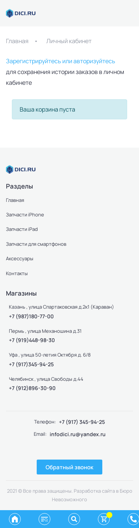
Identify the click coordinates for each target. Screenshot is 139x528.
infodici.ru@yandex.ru (78, 434)
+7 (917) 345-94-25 (82, 421)
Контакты (17, 273)
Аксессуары (19, 258)
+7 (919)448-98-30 (32, 340)
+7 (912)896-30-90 (32, 388)
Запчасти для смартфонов (36, 244)
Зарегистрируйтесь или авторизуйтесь (60, 61)
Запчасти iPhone (25, 214)
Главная (17, 41)
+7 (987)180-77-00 (31, 316)
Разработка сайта (94, 490)
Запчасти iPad (22, 229)
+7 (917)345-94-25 (31, 364)
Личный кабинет (69, 41)
